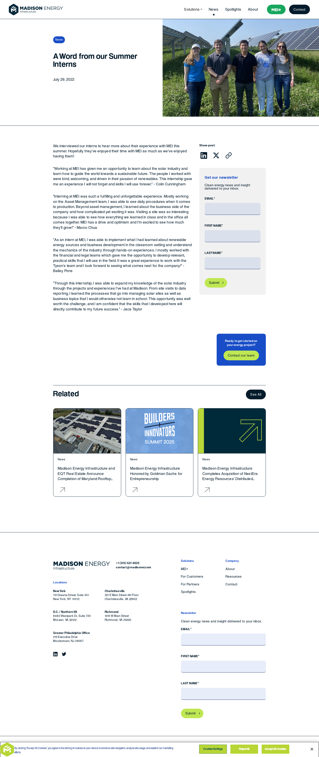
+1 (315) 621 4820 (127, 563)
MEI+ (184, 569)
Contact (300, 9)
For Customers (192, 576)
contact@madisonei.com (133, 567)
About (253, 9)
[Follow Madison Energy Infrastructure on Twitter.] (64, 654)
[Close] (312, 750)
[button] (192, 9)
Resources (234, 576)
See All (255, 394)
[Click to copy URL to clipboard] (228, 155)
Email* (210, 198)
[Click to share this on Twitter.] (216, 155)
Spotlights (233, 9)
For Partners (190, 584)
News (213, 9)
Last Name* (213, 253)
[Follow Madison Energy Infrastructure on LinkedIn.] (55, 654)
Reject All (244, 750)
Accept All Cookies (275, 750)
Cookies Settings (213, 750)
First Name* (214, 225)
